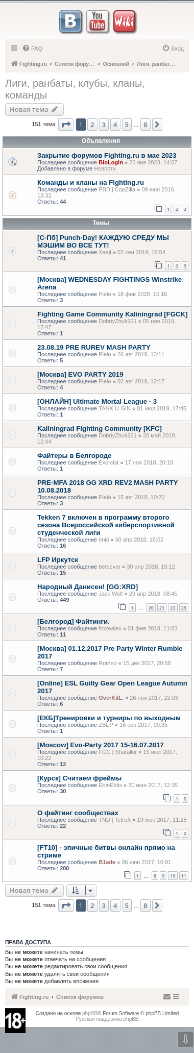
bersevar (109, 567)
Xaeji (105, 252)
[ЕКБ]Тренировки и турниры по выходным (109, 718)
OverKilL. (111, 698)
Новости (105, 168)
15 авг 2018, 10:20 (140, 497)
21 (161, 607)
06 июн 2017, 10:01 (146, 862)
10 (172, 875)
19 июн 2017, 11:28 (162, 820)
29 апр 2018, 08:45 (153, 594)
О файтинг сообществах (77, 813)
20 (151, 607)
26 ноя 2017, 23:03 (154, 698)
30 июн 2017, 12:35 (153, 785)
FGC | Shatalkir (118, 752)
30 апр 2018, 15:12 (151, 567)
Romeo (107, 663)
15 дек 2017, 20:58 (147, 663)
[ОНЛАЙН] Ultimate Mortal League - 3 (97, 401)
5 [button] (127, 124)
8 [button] (145, 124)
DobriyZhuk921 (118, 321)
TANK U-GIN (115, 408)
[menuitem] (32, 48)
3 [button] (104, 124)
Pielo (105, 294)
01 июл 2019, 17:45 (161, 408)
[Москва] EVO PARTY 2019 (80, 374)
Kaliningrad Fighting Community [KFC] (99, 428)
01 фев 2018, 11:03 (152, 628)
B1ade (107, 862)
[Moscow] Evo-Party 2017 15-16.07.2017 (100, 745)
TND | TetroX (115, 820)
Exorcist (108, 462)
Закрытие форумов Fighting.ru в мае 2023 (106, 155)
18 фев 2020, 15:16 (142, 294)
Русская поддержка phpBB (107, 1019)
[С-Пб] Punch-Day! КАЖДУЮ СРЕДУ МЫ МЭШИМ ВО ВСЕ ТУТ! (103, 241)
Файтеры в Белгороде (74, 455)
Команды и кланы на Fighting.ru (90, 182)
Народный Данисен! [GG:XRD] (87, 587)
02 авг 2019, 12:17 (140, 381)
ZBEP (106, 725)
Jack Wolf (111, 594)
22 (172, 607)
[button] (66, 124)
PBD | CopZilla (117, 189)
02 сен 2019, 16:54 (141, 252)
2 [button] (92, 124)
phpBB (90, 1013)
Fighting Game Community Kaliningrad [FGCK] (112, 314)
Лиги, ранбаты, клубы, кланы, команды (75, 89)
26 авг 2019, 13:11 (140, 354)
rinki (104, 539)
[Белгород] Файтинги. (73, 621)
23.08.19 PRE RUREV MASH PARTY (94, 347)
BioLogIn (111, 162)
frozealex (110, 628)
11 (183, 875)
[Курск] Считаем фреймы (79, 778)
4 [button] (115, 124)
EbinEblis (110, 785)
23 (183, 607)
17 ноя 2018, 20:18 (149, 462)
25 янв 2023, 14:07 (153, 162)
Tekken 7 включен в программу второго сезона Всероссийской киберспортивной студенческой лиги (106, 524)
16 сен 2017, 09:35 (143, 725)
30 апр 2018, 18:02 (139, 539)
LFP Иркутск (57, 560)
